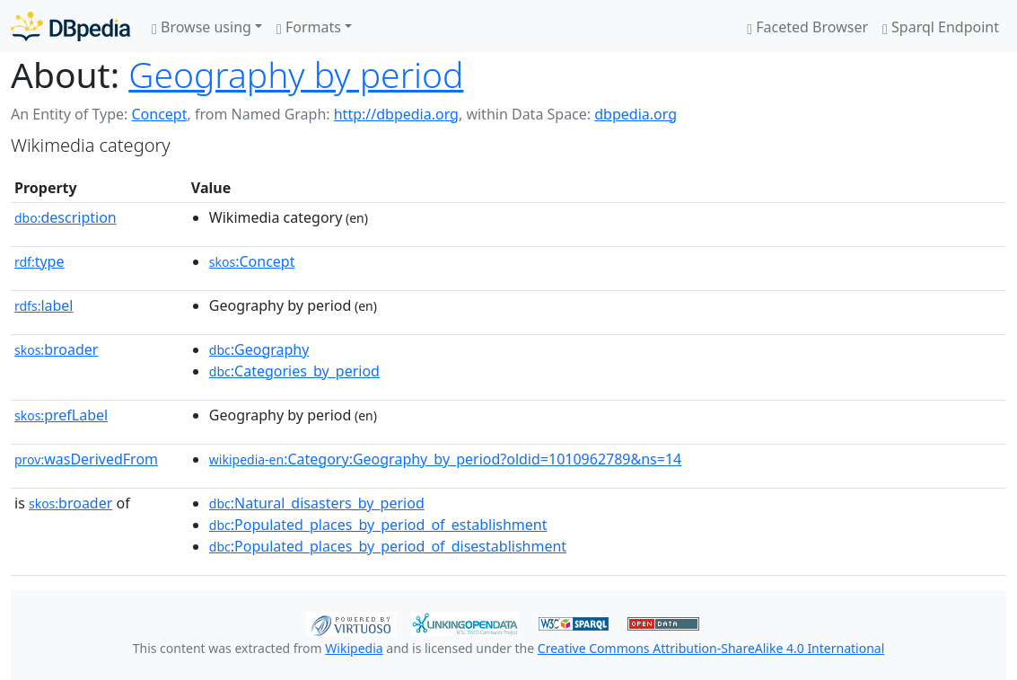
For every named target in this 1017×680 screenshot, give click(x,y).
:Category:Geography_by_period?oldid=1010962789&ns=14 (445, 459)
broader (56, 349)
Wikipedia (353, 648)
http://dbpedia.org (396, 114)
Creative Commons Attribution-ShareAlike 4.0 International (711, 648)
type (39, 261)
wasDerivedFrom (86, 459)
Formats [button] (308, 27)
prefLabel (61, 415)
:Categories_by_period (294, 371)
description (65, 217)
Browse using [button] (201, 27)
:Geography (259, 349)
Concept (159, 114)
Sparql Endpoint (940, 27)
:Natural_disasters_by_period (317, 503)
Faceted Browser (807, 27)
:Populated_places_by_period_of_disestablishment (387, 546)
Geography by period (295, 74)
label (44, 305)
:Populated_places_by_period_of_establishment (378, 524)
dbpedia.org (635, 114)
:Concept (252, 261)
